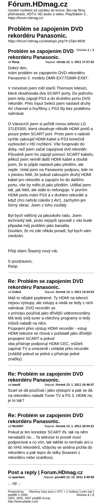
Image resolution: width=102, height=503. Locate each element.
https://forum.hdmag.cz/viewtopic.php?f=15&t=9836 (46, 41)
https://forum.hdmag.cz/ (25, 18)
